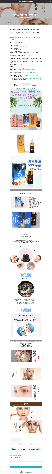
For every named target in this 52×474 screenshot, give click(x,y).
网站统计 (30, 471)
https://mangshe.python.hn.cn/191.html (28, 71)
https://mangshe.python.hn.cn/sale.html (25, 68)
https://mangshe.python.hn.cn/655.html (29, 72)
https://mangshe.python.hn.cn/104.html (27, 69)
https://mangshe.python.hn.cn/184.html (32, 76)
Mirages (30, 472)
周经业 (18, 17)
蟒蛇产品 (33, 17)
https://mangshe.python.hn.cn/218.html (31, 75)
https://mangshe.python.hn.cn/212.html (30, 73)
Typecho (25, 472)
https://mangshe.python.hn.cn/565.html (33, 78)
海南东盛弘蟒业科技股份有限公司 (15, 441)
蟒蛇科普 (27, 471)
